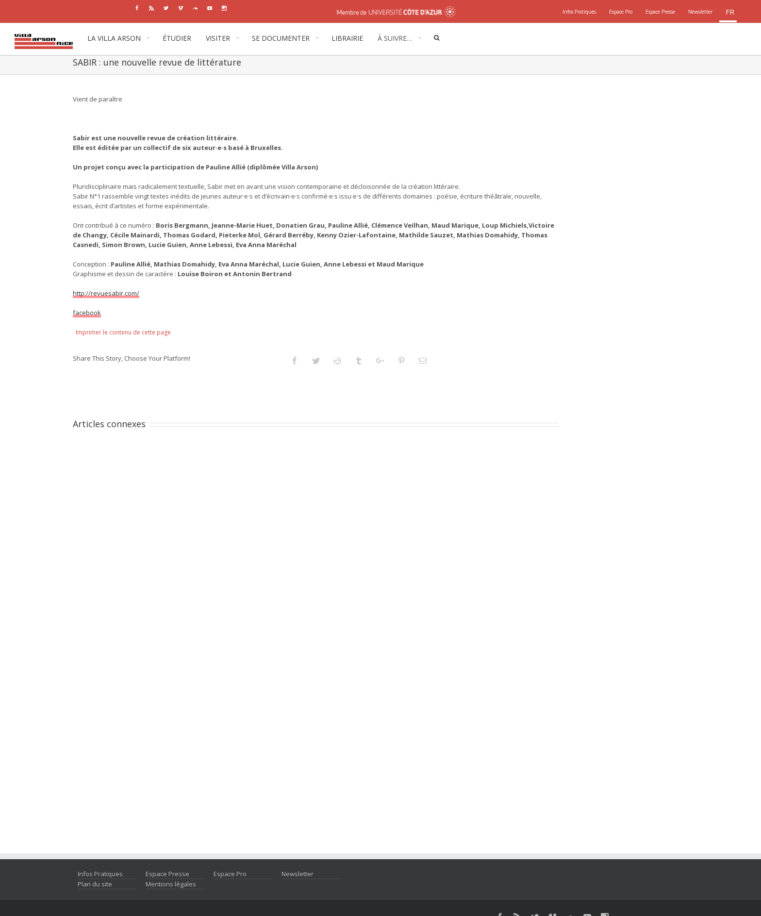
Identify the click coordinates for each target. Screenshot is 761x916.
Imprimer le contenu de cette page (123, 332)
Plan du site (95, 884)
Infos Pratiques (100, 873)
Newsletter (297, 873)
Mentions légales (171, 884)
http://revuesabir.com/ (106, 293)
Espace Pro (230, 873)
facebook (87, 312)
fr (730, 12)
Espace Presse (167, 873)
